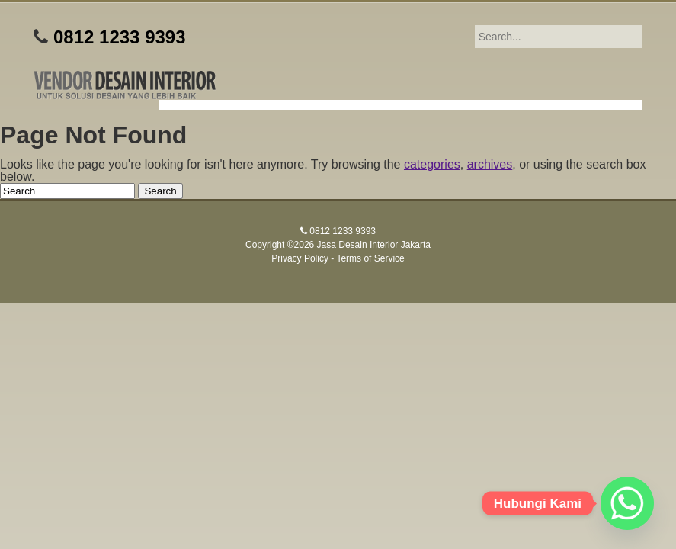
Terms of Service (370, 258)
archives (490, 164)
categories (432, 164)
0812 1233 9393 (119, 37)
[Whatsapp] (627, 503)
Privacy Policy (299, 258)
